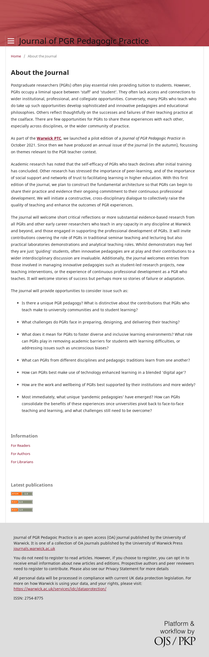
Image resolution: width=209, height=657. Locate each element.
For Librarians (22, 461)
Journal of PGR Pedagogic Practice (84, 40)
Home (16, 56)
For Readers (20, 445)
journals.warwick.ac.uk (34, 548)
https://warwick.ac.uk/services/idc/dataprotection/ (60, 588)
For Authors (20, 453)
